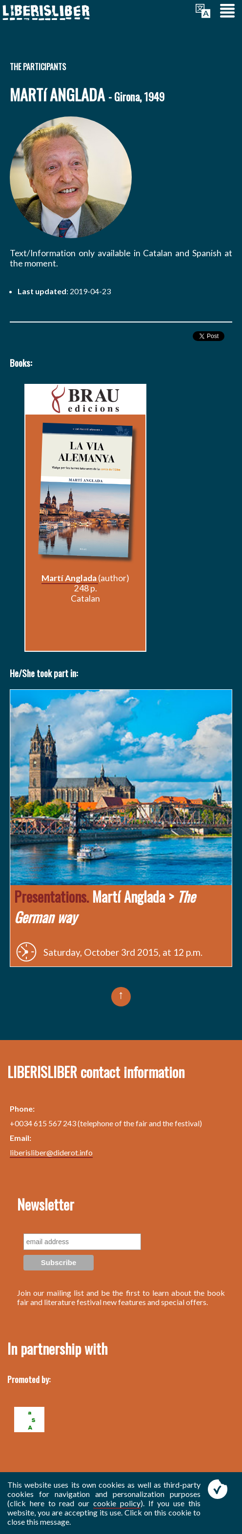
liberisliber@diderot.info (51, 1152)
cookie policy (117, 1503)
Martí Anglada (69, 578)
